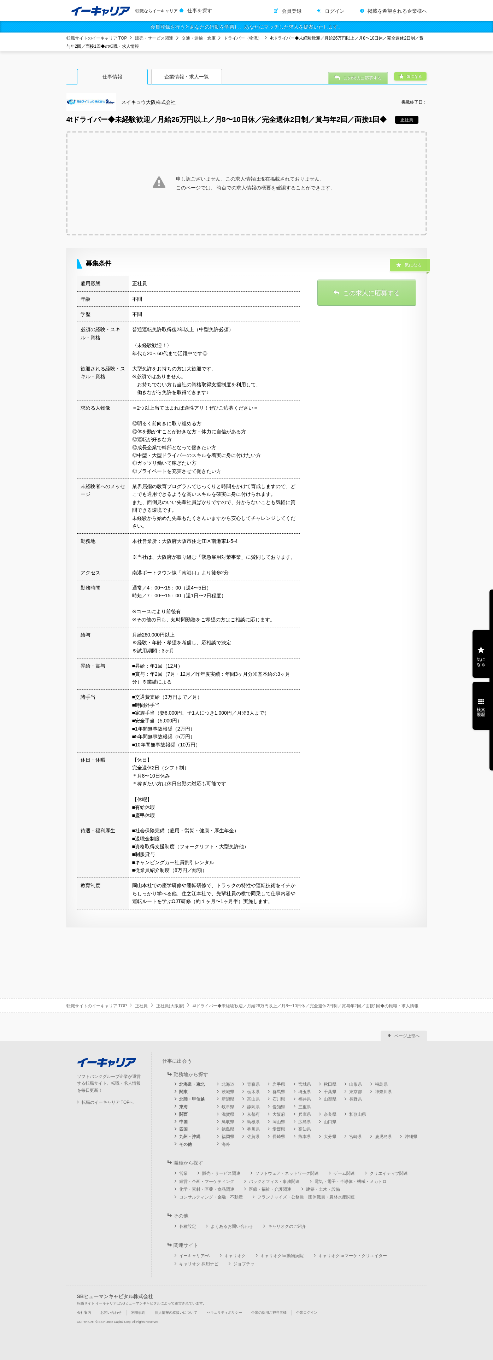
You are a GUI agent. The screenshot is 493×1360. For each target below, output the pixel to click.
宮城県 (304, 1084)
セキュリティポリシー (224, 1312)
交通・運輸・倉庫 (199, 38)
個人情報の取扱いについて (176, 1312)
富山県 (253, 1099)
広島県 (304, 1121)
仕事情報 (112, 77)
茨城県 (228, 1091)
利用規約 (138, 1312)
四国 (183, 1129)
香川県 (253, 1129)
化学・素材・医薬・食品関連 (206, 1189)
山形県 (355, 1084)
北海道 (228, 1084)
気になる (481, 662)
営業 (183, 1173)
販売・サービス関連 (154, 38)
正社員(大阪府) (170, 1005)
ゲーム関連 (344, 1173)
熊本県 (304, 1136)
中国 (183, 1121)
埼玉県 (304, 1091)
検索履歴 (481, 712)
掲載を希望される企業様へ (397, 11)
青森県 (253, 1084)
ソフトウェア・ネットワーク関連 (287, 1173)
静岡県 (253, 1106)
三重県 (304, 1106)
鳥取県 (228, 1121)
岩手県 (278, 1084)
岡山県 (278, 1121)
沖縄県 (411, 1136)
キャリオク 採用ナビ (198, 1263)
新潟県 (228, 1099)
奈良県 (330, 1114)
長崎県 (278, 1136)
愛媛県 (278, 1129)
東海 (183, 1106)
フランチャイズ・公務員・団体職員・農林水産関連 (306, 1197)
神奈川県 (383, 1091)
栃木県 (253, 1091)
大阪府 (278, 1114)
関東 (183, 1091)
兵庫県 (304, 1114)
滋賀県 (228, 1114)
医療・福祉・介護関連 (270, 1189)
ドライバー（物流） (243, 38)
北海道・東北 (192, 1084)
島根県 (253, 1121)
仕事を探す (199, 10)
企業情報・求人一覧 (186, 77)
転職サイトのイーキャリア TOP (96, 38)
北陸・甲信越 (192, 1099)
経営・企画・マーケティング (206, 1181)
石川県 (278, 1099)
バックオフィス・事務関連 (274, 1181)
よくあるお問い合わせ (232, 1226)
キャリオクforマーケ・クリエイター (352, 1255)
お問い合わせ (111, 1312)
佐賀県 (253, 1136)
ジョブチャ (243, 1263)
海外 (226, 1144)
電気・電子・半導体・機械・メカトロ (351, 1181)
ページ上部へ (407, 1035)
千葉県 (330, 1091)
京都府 (253, 1114)
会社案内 (84, 1312)
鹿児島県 (383, 1136)
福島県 (381, 1084)
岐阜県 (228, 1106)
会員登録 (291, 11)
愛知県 (278, 1106)
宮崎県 (355, 1136)
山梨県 (330, 1099)
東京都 (355, 1091)
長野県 (355, 1099)
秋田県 (330, 1084)
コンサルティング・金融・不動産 (211, 1197)
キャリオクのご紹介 (287, 1226)
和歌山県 (357, 1114)
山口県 (330, 1121)
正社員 (141, 1005)
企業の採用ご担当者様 (269, 1312)
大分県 (330, 1136)
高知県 (304, 1129)
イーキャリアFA (194, 1255)
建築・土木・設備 (323, 1189)
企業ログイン (306, 1312)
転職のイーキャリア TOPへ (108, 1102)
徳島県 (228, 1129)
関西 (183, 1114)
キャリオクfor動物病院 (282, 1255)
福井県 (304, 1099)
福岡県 (228, 1136)
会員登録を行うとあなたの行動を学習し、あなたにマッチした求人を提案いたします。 (246, 27)
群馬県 (278, 1091)
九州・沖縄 (189, 1136)
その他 (185, 1144)
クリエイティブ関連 (389, 1173)
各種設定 (187, 1226)
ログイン (335, 11)
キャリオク (235, 1255)
